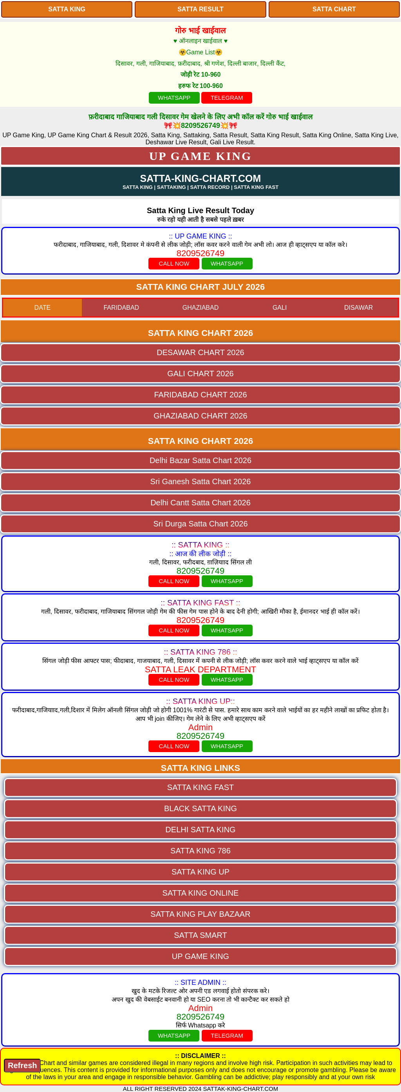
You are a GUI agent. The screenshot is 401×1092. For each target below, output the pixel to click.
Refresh (22, 1065)
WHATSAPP (174, 97)
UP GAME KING (200, 155)
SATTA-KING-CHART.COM (200, 178)
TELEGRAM (227, 97)
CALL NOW (174, 263)
